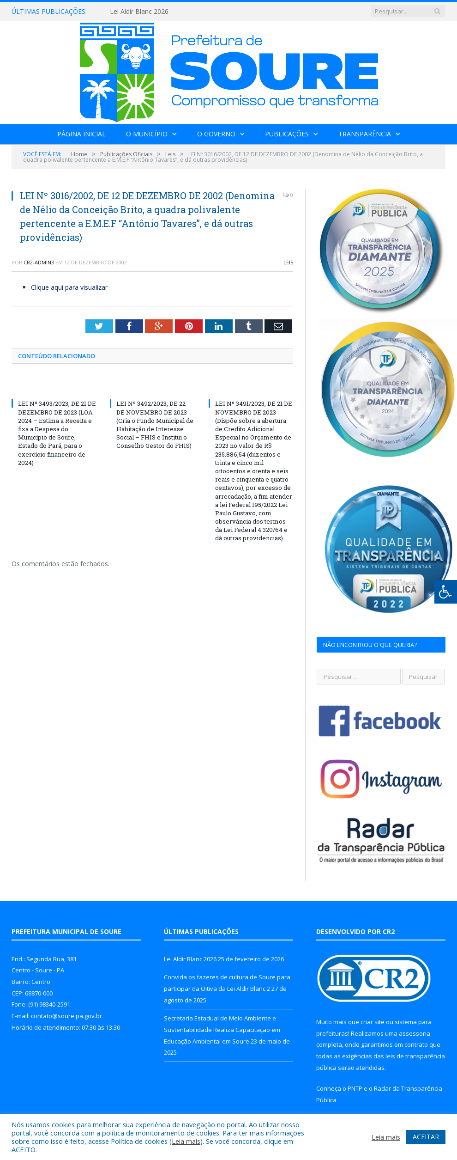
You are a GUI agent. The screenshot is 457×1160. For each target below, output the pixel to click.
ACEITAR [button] (426, 1136)
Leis (288, 262)
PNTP (355, 1088)
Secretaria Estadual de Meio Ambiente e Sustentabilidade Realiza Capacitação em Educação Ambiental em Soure (222, 1029)
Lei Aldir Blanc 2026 (139, 11)
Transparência (364, 133)
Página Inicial (81, 133)
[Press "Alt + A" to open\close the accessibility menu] (445, 592)
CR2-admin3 (39, 262)
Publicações (287, 133)
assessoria (414, 1033)
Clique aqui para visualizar (69, 287)
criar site (373, 1022)
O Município (147, 133)
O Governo (216, 133)
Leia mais (186, 1141)
